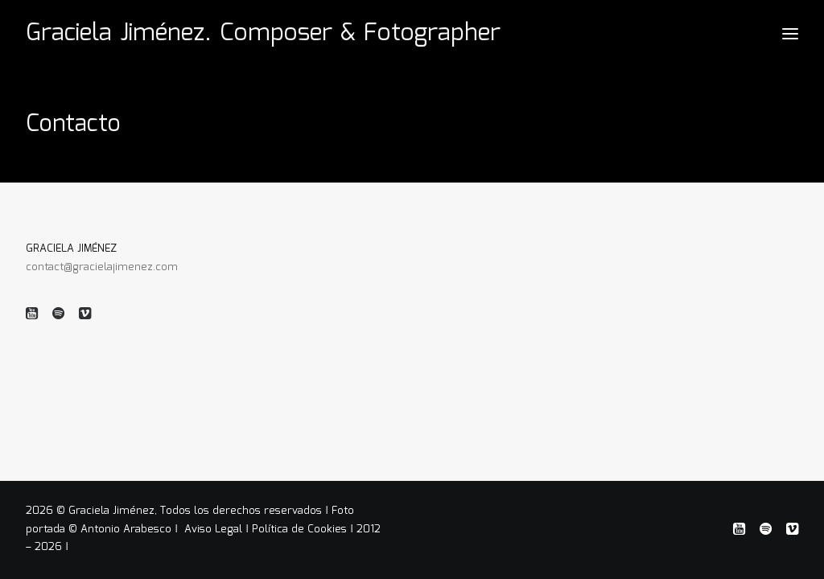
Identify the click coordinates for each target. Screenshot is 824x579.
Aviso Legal (214, 529)
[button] (32, 316)
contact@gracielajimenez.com (102, 267)
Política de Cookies (299, 529)
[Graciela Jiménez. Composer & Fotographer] (263, 34)
